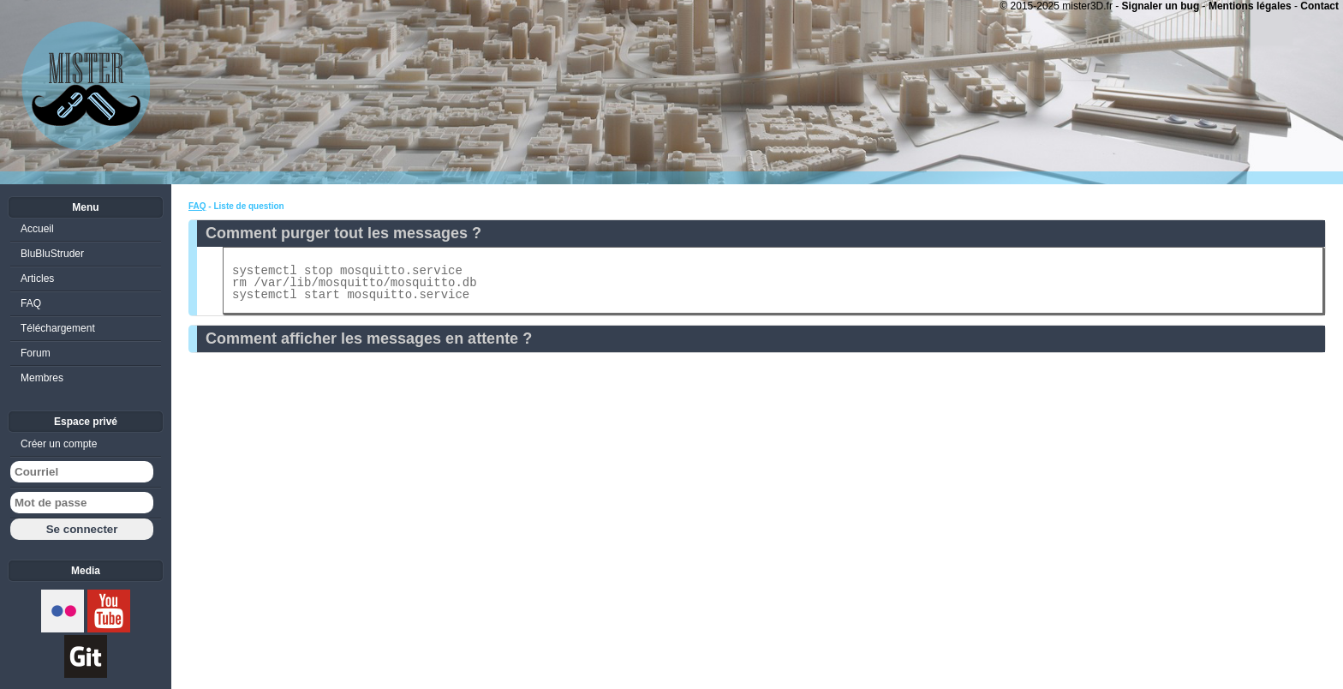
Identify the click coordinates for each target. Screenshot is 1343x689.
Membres (42, 378)
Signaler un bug (1161, 6)
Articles (37, 279)
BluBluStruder (52, 254)
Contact (1319, 6)
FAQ (197, 206)
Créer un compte (59, 444)
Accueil (37, 229)
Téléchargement (58, 328)
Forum (36, 353)
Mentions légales (1250, 6)
